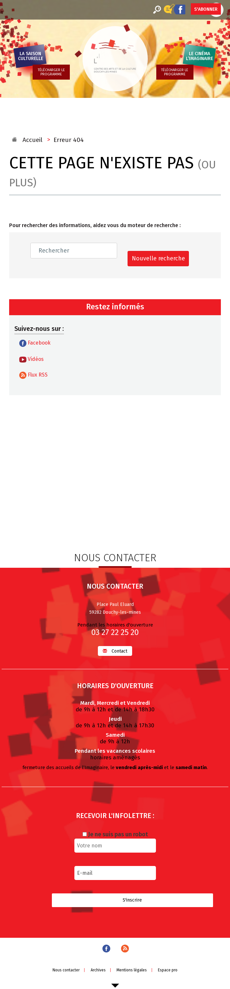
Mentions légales (131, 970)
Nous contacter (66, 970)
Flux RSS (33, 375)
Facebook (35, 343)
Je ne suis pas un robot (115, 834)
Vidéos (31, 359)
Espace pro (167, 970)
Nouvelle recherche (158, 258)
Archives (98, 970)
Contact (115, 651)
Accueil (32, 140)
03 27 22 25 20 (115, 632)
